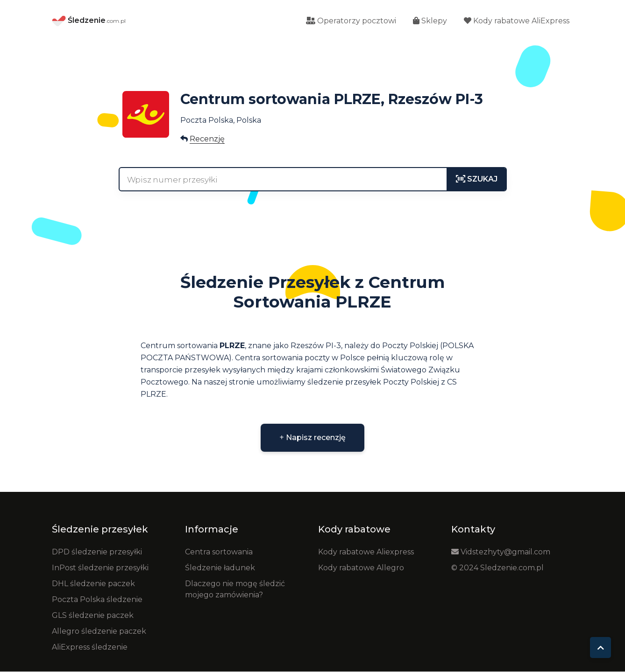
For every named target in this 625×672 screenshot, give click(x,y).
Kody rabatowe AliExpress (516, 21)
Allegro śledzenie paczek (99, 631)
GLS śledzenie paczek (93, 615)
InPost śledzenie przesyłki (100, 568)
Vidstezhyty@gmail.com (500, 552)
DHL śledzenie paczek (93, 584)
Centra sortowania (219, 552)
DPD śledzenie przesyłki (97, 552)
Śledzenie (89, 21)
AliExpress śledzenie (90, 647)
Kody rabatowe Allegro (361, 568)
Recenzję (207, 139)
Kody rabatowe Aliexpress (366, 552)
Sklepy (430, 21)
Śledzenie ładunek (220, 568)
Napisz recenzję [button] (312, 438)
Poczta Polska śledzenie (97, 599)
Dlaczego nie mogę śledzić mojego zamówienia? (235, 590)
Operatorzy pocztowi (351, 21)
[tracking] (477, 179)
